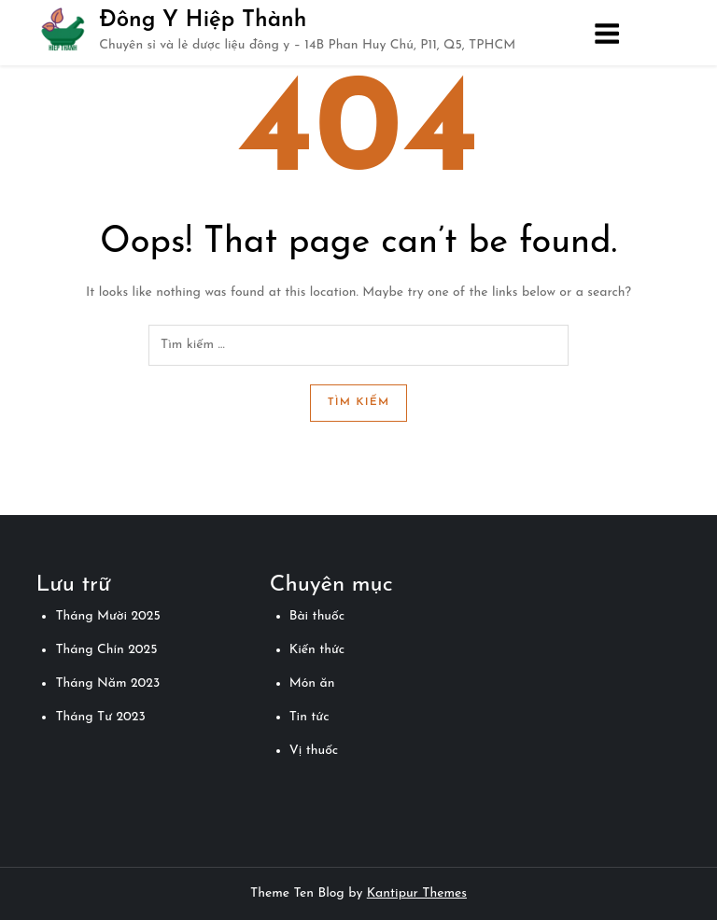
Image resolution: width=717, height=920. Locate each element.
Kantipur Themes (417, 893)
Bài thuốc (316, 616)
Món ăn (312, 683)
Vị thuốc (313, 751)
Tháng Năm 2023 (107, 683)
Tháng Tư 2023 (100, 717)
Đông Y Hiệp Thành (202, 20)
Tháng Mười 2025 (107, 616)
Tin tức (309, 717)
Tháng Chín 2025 (106, 650)
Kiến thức (316, 650)
